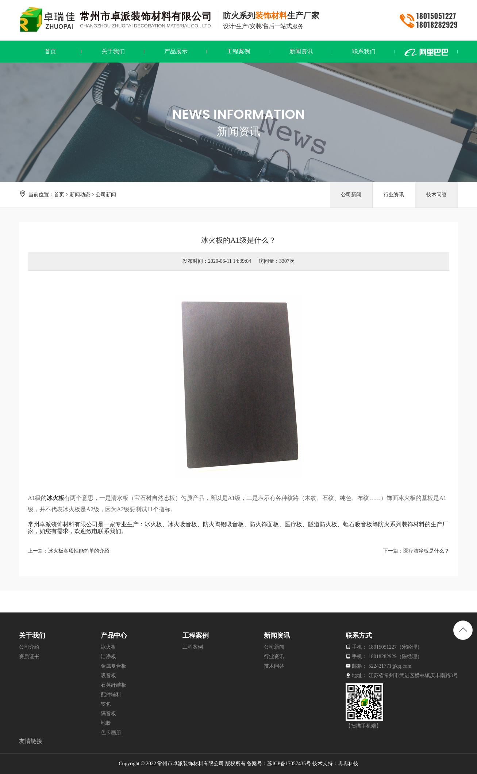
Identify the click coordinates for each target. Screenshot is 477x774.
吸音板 (108, 675)
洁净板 (108, 656)
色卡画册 (111, 732)
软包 (106, 704)
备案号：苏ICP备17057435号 (279, 763)
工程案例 (192, 647)
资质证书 (29, 656)
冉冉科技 (348, 763)
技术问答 (436, 194)
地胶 (106, 723)
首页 (59, 194)
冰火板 (55, 498)
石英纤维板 (113, 685)
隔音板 (108, 713)
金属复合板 (113, 666)
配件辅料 (111, 694)
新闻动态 (80, 194)
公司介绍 (29, 647)
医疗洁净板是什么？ (426, 551)
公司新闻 (106, 194)
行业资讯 (394, 194)
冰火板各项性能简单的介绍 (78, 551)
